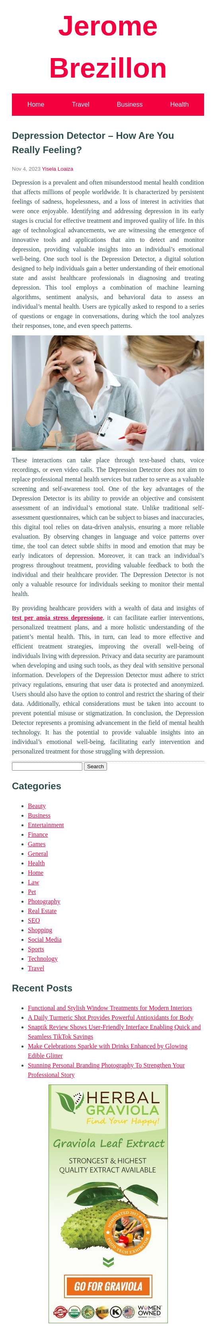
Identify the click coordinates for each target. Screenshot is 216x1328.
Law (33, 882)
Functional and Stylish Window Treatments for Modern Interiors (110, 1008)
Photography (44, 901)
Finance (38, 834)
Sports (36, 949)
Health (179, 104)
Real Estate (42, 910)
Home (36, 104)
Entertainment (46, 825)
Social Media (45, 939)
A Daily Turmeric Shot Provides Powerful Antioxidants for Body (110, 1017)
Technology (43, 958)
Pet (32, 891)
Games (36, 844)
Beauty (37, 805)
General (38, 853)
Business (130, 104)
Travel (81, 104)
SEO (34, 920)
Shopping (40, 930)
